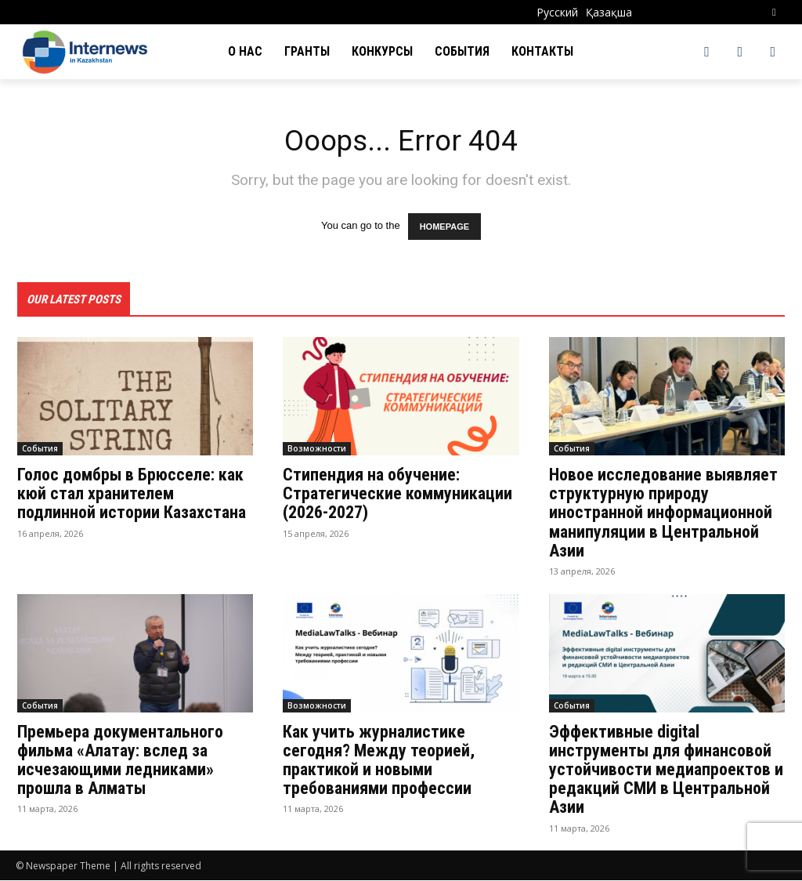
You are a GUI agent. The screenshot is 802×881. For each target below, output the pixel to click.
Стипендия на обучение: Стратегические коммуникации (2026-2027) (397, 495)
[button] (774, 12)
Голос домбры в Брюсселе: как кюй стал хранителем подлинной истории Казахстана (131, 495)
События (40, 449)
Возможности (316, 449)
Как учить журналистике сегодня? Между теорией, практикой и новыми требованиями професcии (379, 761)
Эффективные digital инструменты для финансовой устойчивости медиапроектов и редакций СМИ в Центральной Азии (666, 770)
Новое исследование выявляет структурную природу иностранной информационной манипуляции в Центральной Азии (663, 514)
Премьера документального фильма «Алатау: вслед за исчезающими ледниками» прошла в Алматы (120, 761)
